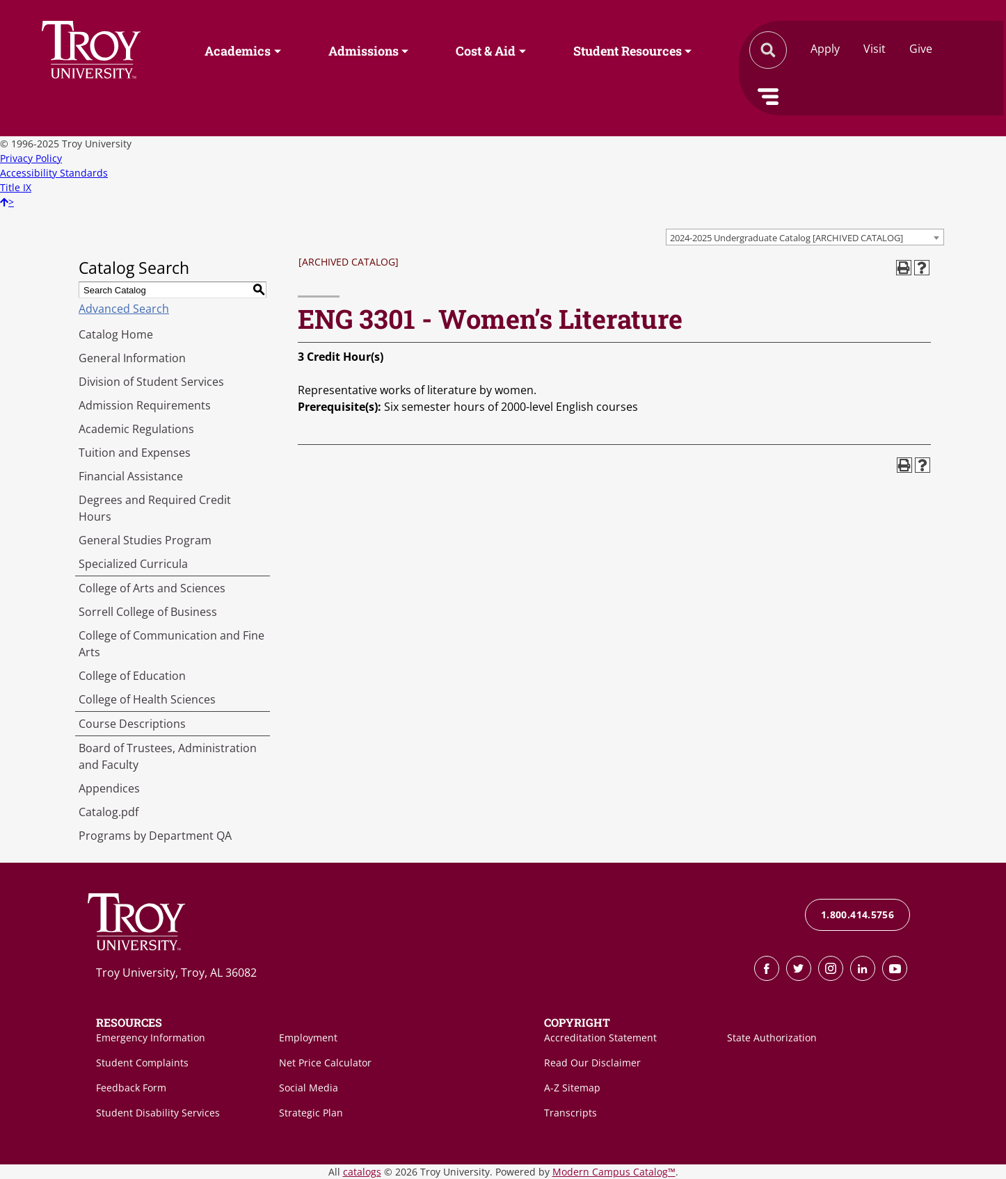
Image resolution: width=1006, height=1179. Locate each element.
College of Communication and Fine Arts (171, 644)
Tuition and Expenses (135, 452)
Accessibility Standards (54, 172)
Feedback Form (131, 1087)
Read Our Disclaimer (592, 1062)
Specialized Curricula (133, 563)
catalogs (362, 1171)
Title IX (15, 187)
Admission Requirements (145, 405)
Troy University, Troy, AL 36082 (176, 972)
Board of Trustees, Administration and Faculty (168, 756)
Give (920, 48)
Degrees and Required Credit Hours (155, 508)
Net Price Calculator (325, 1062)
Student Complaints (142, 1062)
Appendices (109, 788)
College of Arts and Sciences (152, 588)
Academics (238, 50)
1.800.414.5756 (857, 914)
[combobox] (805, 237)
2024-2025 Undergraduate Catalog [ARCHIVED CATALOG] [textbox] (786, 237)
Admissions (363, 50)
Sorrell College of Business (148, 611)
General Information (132, 358)
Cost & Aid (486, 50)
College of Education (132, 675)
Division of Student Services (151, 381)
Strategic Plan (311, 1112)
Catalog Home (116, 334)
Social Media (308, 1087)
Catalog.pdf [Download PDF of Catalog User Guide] (108, 812)
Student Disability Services (158, 1112)
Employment (308, 1037)
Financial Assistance (131, 476)
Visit (874, 48)
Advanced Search (124, 308)
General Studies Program (145, 540)
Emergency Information (150, 1037)
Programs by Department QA (155, 835)
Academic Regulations (136, 429)
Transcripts (570, 1112)
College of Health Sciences (147, 699)
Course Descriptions (132, 723)
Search (91, 50)
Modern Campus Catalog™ (614, 1171)
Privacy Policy (31, 158)
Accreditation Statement (600, 1037)
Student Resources (627, 50)
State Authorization (772, 1037)
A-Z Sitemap (572, 1087)
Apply (825, 48)
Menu (768, 96)
